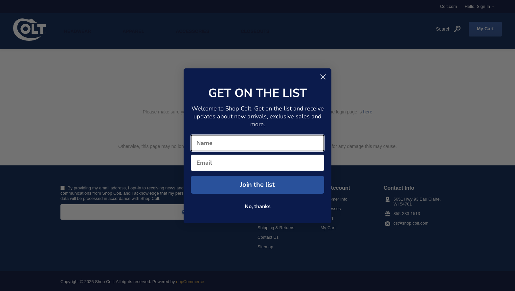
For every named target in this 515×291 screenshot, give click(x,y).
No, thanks (258, 206)
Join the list (257, 184)
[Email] (257, 163)
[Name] (257, 143)
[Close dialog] (323, 77)
